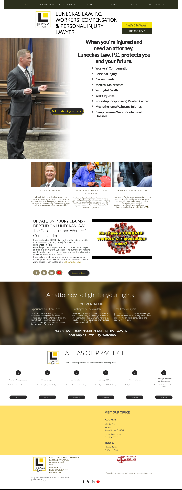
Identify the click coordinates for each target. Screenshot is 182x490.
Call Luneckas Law (72, 262)
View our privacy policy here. (40, 481)
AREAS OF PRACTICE (95, 353)
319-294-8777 (137, 30)
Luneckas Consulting (144, 473)
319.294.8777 (143, 207)
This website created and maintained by (121, 473)
